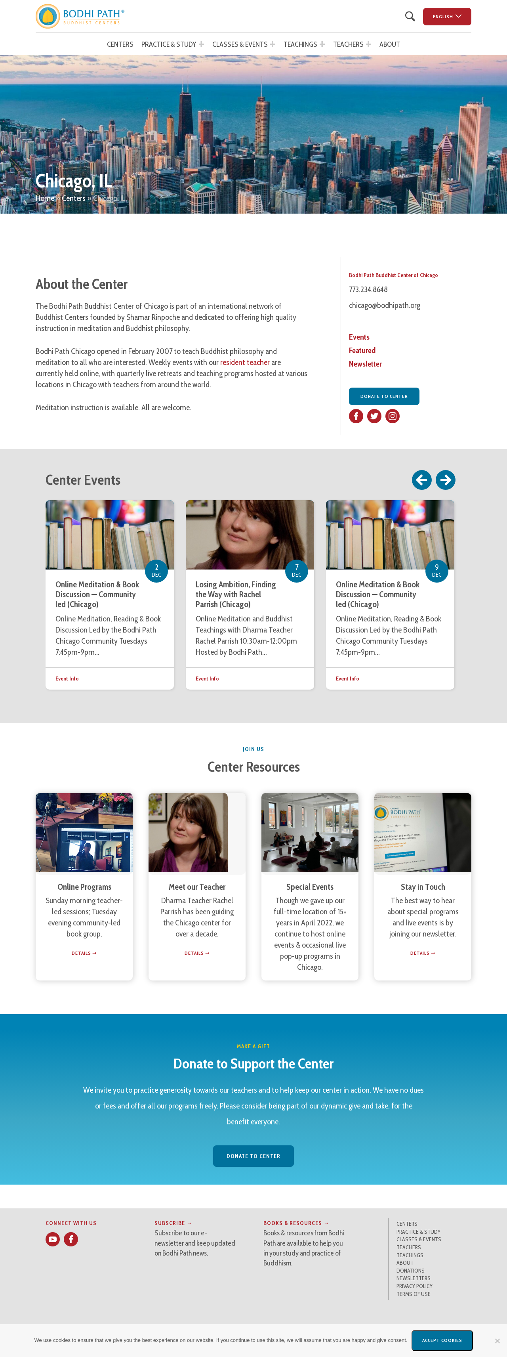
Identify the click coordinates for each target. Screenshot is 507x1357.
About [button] (389, 44)
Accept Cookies (442, 1340)
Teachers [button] (348, 44)
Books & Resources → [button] (296, 1223)
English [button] (443, 16)
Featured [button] (362, 350)
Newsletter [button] (365, 364)
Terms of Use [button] (413, 1294)
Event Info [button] (67, 678)
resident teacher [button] (245, 362)
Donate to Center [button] (384, 396)
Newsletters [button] (413, 1278)
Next (446, 480)
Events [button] (359, 337)
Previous (422, 480)
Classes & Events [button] (240, 44)
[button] (80, 16)
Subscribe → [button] (173, 1223)
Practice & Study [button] (168, 44)
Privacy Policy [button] (414, 1286)
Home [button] (45, 198)
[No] (497, 1341)
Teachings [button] (300, 44)
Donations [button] (410, 1270)
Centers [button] (120, 44)
